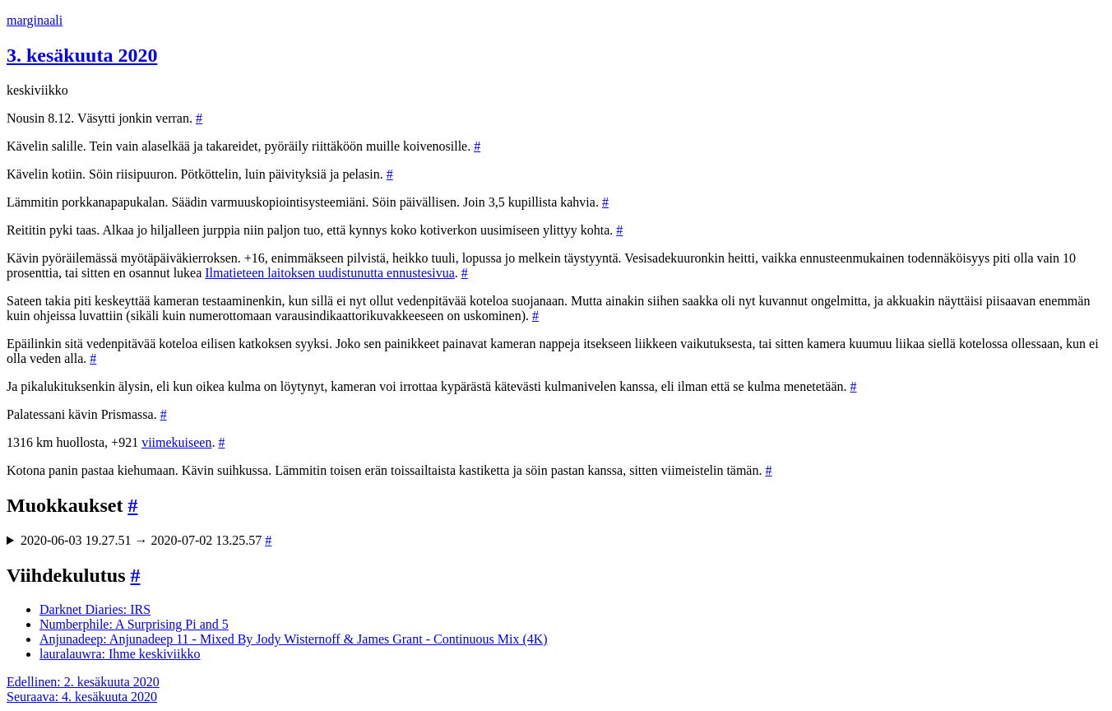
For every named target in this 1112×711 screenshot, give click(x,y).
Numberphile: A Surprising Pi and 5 (134, 624)
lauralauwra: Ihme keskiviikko (120, 654)
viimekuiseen (176, 442)
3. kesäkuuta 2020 (82, 55)
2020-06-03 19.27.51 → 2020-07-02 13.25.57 (146, 540)
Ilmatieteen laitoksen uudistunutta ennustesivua (329, 273)
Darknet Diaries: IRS (95, 609)
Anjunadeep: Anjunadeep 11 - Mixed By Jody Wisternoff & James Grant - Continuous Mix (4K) (293, 639)
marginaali (35, 20)
